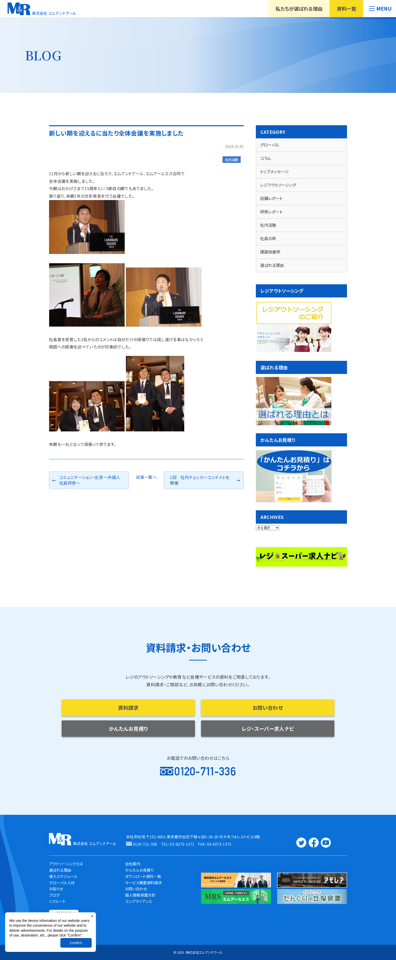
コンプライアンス (138, 901)
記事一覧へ (146, 477)
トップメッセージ (274, 171)
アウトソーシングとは (66, 863)
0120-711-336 (205, 771)
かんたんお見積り (128, 728)
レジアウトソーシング (278, 185)
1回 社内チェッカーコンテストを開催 (199, 480)
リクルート (57, 901)
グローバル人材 (62, 882)
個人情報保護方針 (140, 895)
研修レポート (271, 212)
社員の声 (268, 238)
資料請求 (128, 707)
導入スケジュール (63, 876)
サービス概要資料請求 (143, 882)
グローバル (269, 145)
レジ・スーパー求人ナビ (268, 728)
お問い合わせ (268, 707)
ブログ (54, 895)
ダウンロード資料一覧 (143, 876)
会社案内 (132, 863)
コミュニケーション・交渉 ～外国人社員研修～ (89, 480)
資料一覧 (346, 8)
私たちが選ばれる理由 (299, 8)
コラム (265, 158)
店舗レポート (271, 198)
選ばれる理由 (272, 265)
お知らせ (56, 888)
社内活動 (231, 159)
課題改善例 (270, 252)
